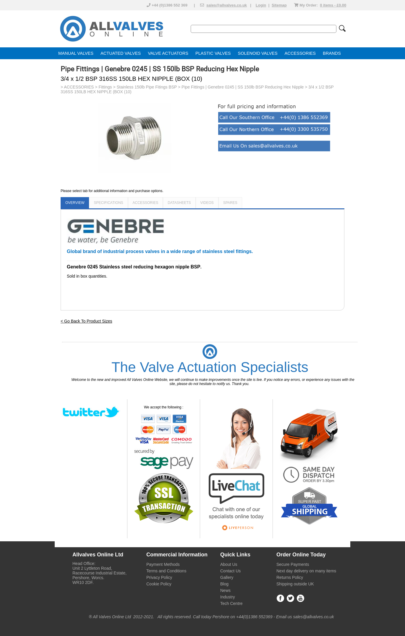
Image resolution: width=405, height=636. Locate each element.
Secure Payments (292, 564)
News (225, 590)
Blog (224, 584)
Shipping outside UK (295, 584)
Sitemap (279, 5)
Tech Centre (231, 603)
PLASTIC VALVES (213, 53)
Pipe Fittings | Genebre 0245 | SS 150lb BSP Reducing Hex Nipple (243, 87)
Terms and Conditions (166, 571)
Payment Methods (163, 564)
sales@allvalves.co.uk (226, 5)
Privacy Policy (159, 577)
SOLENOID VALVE (256, 53)
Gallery (226, 577)
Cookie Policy (158, 584)
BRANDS (332, 53)
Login (261, 5)
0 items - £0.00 (333, 5)
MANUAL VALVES (75, 53)
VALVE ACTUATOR (166, 53)
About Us (228, 564)
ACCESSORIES (300, 53)
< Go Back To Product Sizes (86, 321)
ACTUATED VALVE (119, 53)
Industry (227, 597)
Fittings (105, 87)
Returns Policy (289, 577)
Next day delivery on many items (306, 571)
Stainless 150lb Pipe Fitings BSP (147, 87)
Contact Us (230, 571)
